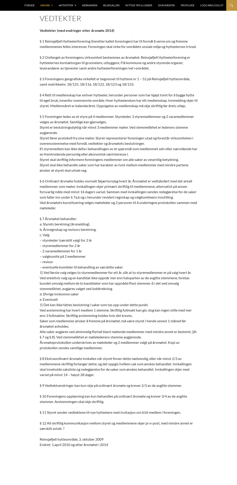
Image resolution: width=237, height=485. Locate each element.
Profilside (187, 5)
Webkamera (89, 5)
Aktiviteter (66, 5)
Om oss (45, 5)
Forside (29, 5)
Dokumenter (166, 5)
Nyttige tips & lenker (138, 5)
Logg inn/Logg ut (211, 5)
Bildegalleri (111, 5)
